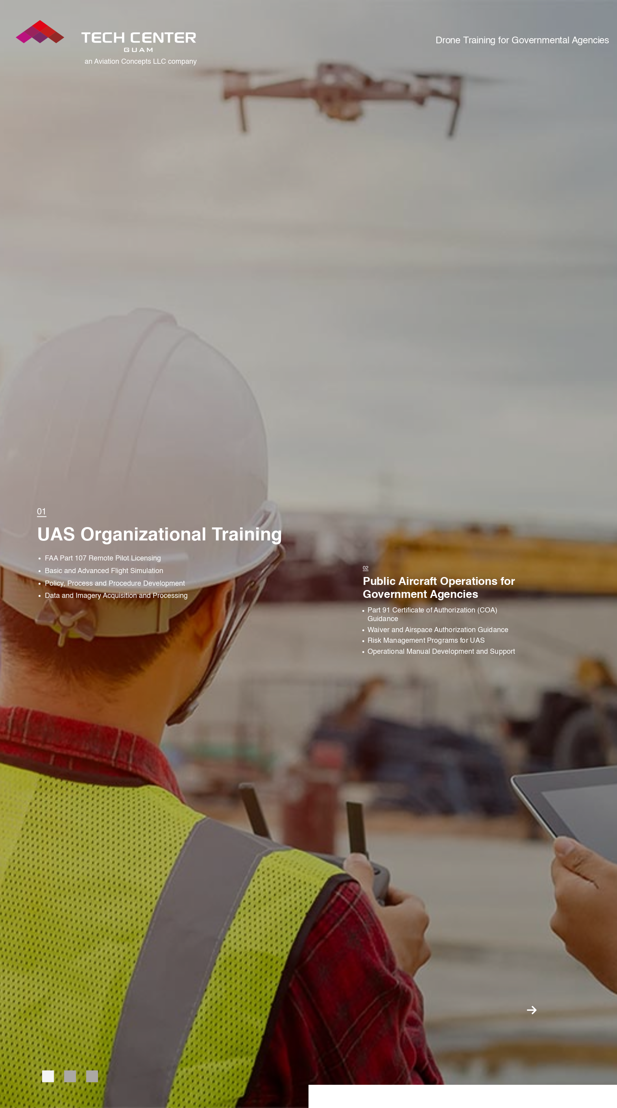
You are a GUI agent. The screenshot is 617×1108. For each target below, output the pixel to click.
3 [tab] (92, 1076)
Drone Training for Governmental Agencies (522, 41)
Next (532, 1010)
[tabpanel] (172, 554)
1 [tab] (48, 1076)
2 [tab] (70, 1076)
